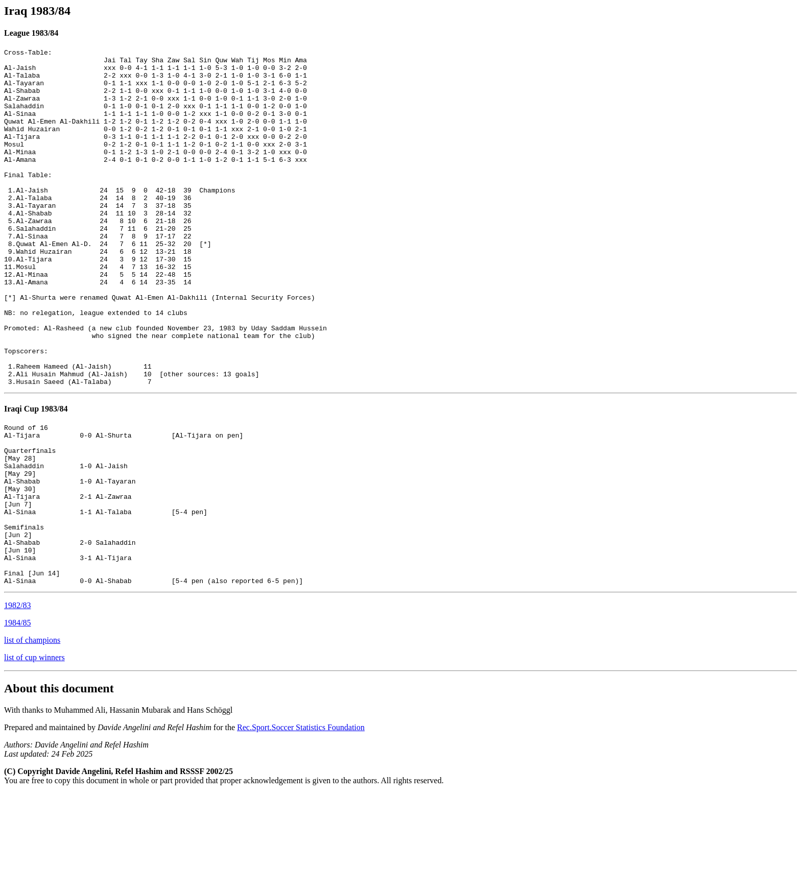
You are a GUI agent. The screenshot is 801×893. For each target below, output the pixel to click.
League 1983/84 (31, 33)
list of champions (32, 739)
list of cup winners (34, 757)
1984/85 (17, 722)
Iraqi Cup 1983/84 (35, 476)
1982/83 (17, 705)
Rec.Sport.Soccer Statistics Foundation (301, 827)
